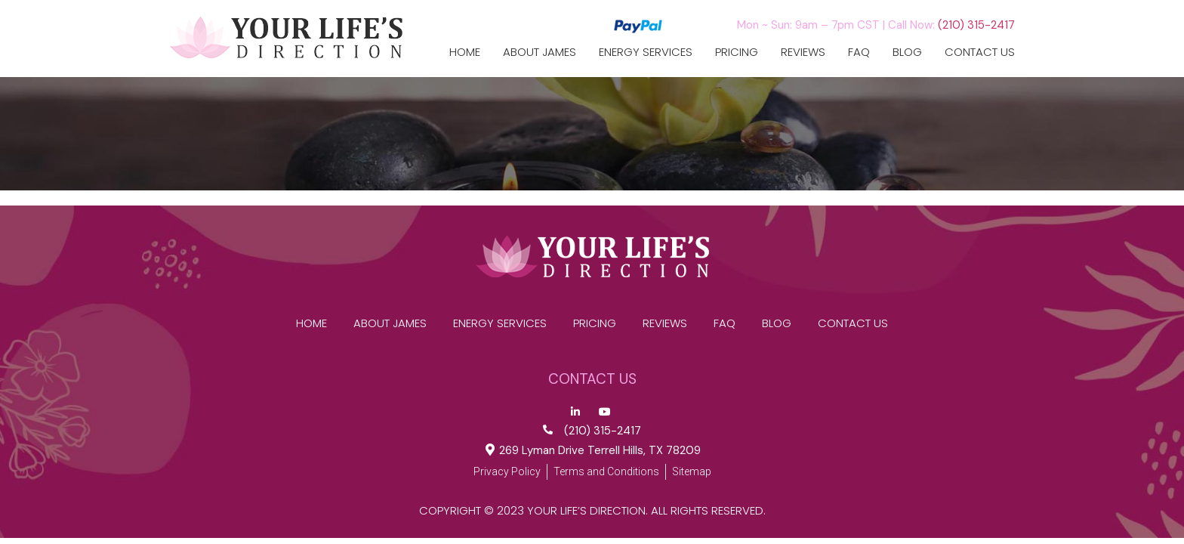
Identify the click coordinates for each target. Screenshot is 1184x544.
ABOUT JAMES (539, 52)
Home (464, 52)
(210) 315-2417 (976, 24)
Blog (907, 52)
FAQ (859, 52)
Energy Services (645, 52)
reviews (803, 52)
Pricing (736, 52)
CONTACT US (980, 52)
